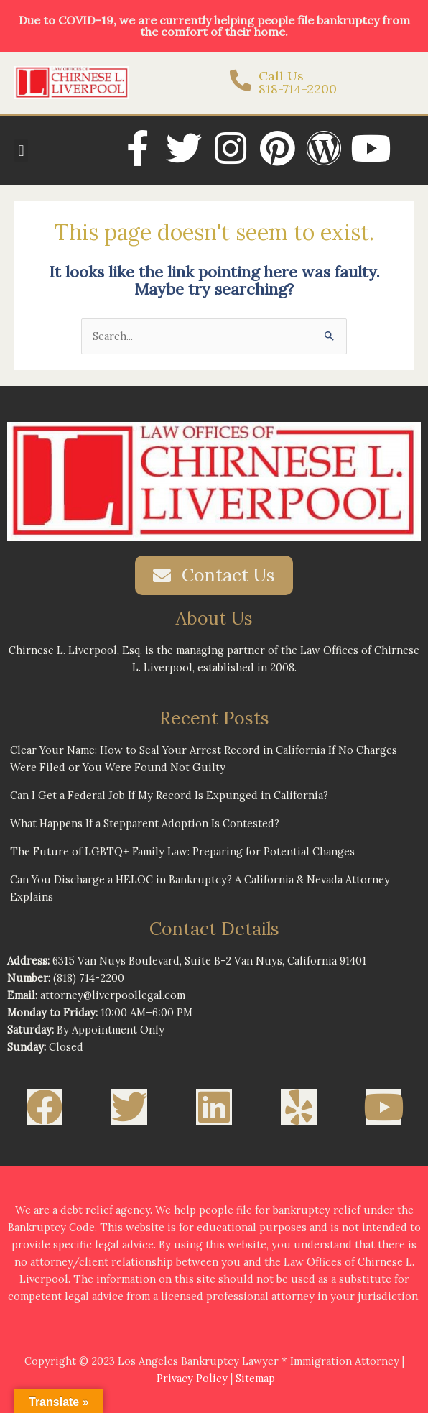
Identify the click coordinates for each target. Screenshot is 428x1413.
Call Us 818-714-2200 (298, 82)
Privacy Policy (192, 1378)
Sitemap (255, 1378)
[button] (21, 150)
